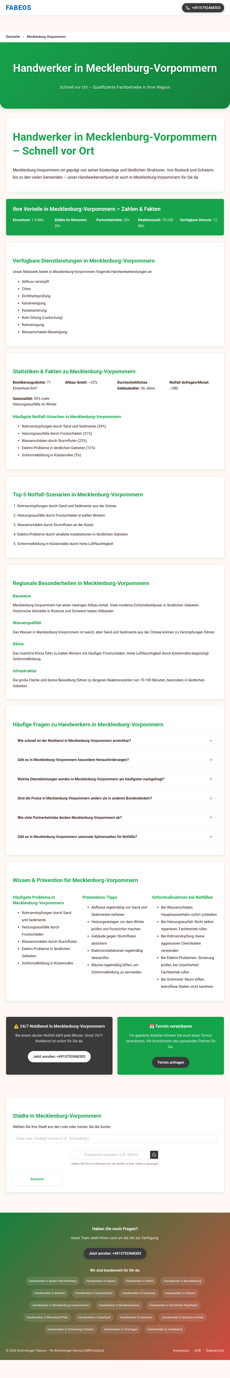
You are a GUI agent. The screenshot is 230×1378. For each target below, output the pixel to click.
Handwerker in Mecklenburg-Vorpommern (60, 1305)
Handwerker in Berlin (140, 1281)
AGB (198, 1351)
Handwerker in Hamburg (138, 1293)
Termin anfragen (170, 1062)
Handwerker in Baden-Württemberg (52, 1281)
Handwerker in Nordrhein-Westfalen (173, 1305)
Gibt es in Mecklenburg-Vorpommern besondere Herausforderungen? (73, 760)
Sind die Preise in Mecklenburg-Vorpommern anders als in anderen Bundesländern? (85, 798)
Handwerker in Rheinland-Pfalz (47, 1317)
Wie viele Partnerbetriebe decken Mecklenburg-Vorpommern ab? (70, 817)
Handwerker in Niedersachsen (119, 1305)
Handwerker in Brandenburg (182, 1281)
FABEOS (18, 7)
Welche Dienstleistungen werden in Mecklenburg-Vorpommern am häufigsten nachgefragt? (91, 779)
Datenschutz (215, 1351)
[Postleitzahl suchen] (115, 1155)
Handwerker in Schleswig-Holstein (71, 1329)
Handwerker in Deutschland (93, 1293)
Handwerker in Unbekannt (165, 1329)
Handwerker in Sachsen (136, 1317)
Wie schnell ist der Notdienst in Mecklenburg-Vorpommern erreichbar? (74, 741)
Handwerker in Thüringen (121, 1329)
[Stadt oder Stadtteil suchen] (115, 1138)
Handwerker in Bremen (49, 1293)
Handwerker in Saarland (94, 1317)
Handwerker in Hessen (180, 1293)
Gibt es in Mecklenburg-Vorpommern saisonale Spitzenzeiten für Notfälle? (77, 837)
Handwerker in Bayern (101, 1281)
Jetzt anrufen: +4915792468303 (59, 1056)
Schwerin (37, 1179)
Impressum (181, 1351)
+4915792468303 (203, 8)
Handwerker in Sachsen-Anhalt (182, 1317)
